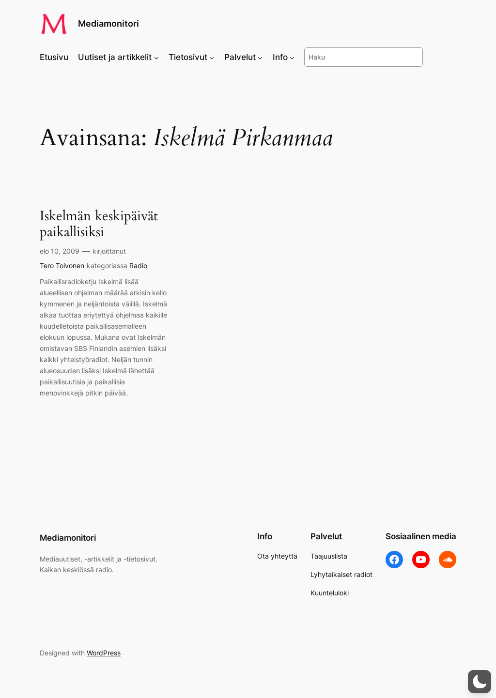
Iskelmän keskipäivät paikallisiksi (99, 224)
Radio (138, 265)
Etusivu (54, 57)
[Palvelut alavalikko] (260, 57)
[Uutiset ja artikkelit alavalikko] (156, 57)
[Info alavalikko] (292, 57)
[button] (479, 681)
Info (264, 536)
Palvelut (326, 536)
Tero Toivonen (62, 265)
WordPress (104, 653)
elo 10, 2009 (59, 251)
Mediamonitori (108, 23)
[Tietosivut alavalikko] (211, 57)
